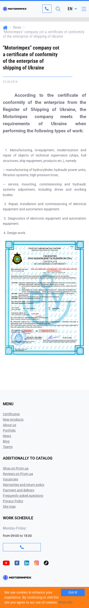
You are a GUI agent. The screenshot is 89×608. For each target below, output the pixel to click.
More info (65, 602)
